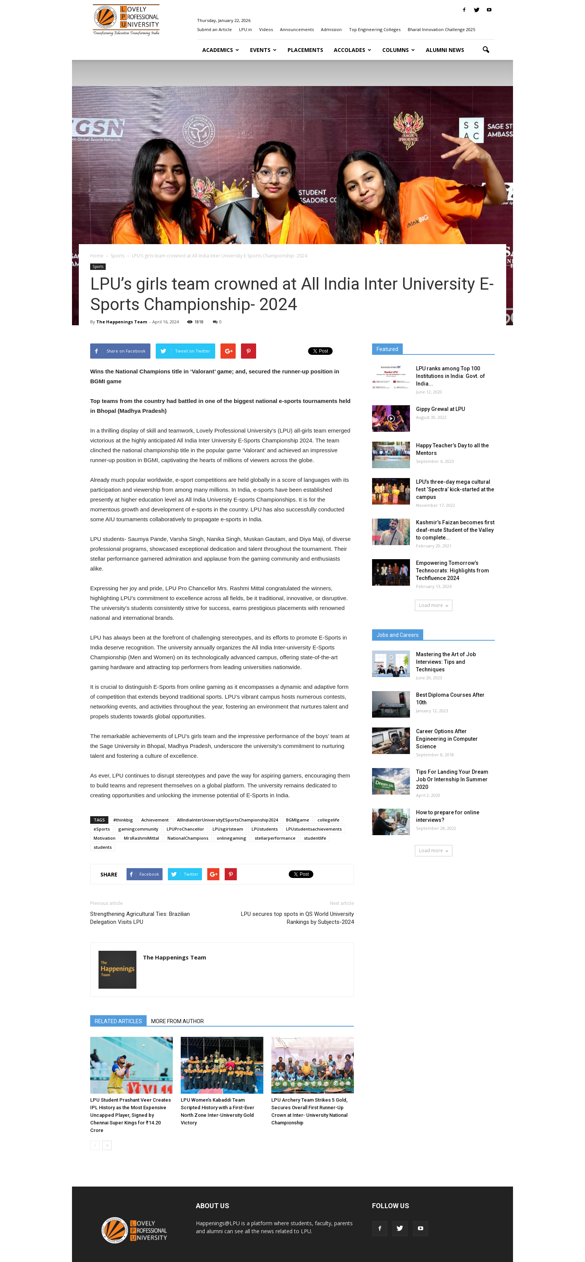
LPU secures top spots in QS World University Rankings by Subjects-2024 (297, 918)
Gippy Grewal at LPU (440, 409)
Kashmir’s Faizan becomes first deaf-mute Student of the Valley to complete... (455, 530)
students (103, 847)
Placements (305, 49)
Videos (266, 29)
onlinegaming (231, 838)
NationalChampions (187, 838)
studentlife (315, 838)
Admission (331, 29)
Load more (433, 605)
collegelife (328, 820)
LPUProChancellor (185, 829)
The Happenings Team (121, 322)
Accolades (352, 49)
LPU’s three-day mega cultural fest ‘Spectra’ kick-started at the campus (455, 489)
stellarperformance (275, 838)
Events (263, 49)
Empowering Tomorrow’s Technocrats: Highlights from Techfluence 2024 (452, 570)
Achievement (155, 820)
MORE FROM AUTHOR (177, 1021)
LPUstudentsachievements (314, 829)
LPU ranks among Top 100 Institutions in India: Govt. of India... (450, 376)
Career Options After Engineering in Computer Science (447, 738)
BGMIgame (297, 820)
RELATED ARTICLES (118, 1021)
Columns (398, 49)
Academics (220, 49)
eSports (102, 829)
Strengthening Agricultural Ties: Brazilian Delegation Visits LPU (140, 918)
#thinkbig (123, 820)
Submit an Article (214, 29)
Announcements (297, 29)
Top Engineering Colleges (374, 29)
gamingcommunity (138, 829)
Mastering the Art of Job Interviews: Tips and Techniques (446, 662)
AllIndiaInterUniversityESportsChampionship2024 (227, 820)
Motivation (105, 838)
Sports (97, 266)
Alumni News (445, 49)
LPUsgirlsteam (228, 829)
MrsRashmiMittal (141, 838)
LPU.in (245, 29)
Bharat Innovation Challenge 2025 (441, 29)
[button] (486, 50)
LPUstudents (265, 829)
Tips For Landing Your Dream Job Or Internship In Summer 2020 (452, 779)
